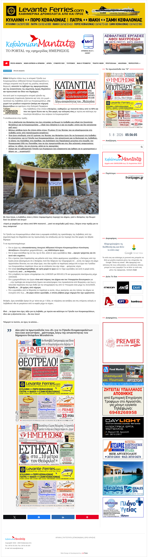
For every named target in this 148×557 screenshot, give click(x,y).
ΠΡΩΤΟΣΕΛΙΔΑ (111, 63)
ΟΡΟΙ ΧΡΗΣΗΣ (89, 538)
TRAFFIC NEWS (98, 63)
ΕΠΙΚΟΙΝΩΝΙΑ (78, 538)
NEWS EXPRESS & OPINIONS (34, 63)
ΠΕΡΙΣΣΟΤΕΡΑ (134, 63)
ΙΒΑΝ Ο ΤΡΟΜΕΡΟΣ (84, 63)
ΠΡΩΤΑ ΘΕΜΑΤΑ (16, 63)
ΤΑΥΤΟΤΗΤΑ (67, 538)
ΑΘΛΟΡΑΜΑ (122, 63)
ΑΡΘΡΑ (49, 63)
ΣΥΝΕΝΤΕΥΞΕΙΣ (59, 63)
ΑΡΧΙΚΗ (58, 538)
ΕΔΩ (135, 270)
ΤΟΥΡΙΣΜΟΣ (71, 63)
